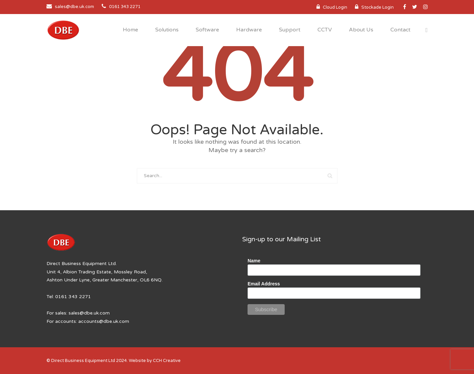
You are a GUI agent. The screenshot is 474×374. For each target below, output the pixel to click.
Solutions (167, 29)
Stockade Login (377, 7)
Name (254, 260)
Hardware (249, 29)
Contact (400, 29)
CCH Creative (167, 360)
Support (289, 29)
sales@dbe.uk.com (74, 6)
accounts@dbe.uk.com (103, 321)
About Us (361, 29)
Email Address (264, 283)
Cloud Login (335, 7)
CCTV (324, 29)
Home (130, 29)
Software (207, 29)
